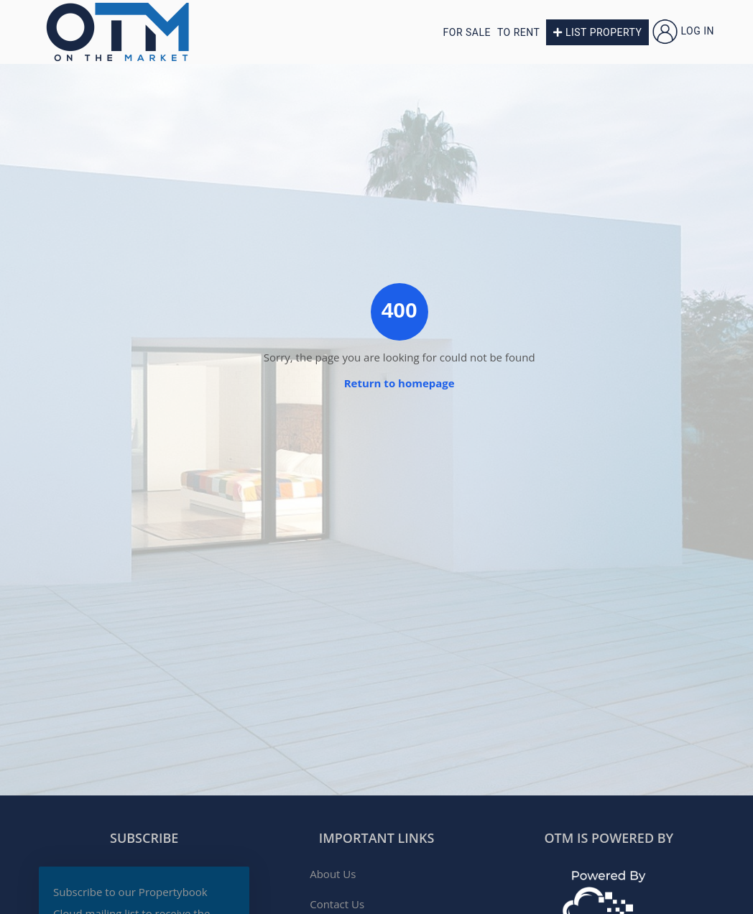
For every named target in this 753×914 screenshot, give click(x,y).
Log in (683, 31)
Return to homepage (399, 383)
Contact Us (337, 904)
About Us (333, 874)
